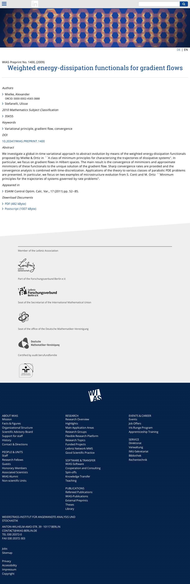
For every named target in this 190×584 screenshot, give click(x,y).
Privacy (6, 561)
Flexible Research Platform (81, 436)
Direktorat (135, 443)
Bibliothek (135, 455)
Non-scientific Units (14, 480)
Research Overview (77, 419)
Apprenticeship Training (143, 432)
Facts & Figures (11, 423)
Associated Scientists (15, 472)
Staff (5, 455)
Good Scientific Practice (79, 452)
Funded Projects (75, 444)
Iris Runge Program (141, 427)
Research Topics (75, 440)
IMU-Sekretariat (138, 451)
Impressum (9, 569)
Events (133, 419)
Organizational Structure (17, 427)
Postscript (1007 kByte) (20, 209)
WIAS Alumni (10, 476)
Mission (7, 419)
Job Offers (135, 423)
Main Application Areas (79, 427)
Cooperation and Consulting (83, 468)
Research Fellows (12, 460)
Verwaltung (136, 447)
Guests (6, 464)
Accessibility (9, 565)
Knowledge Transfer (77, 476)
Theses (69, 504)
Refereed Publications (78, 492)
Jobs (4, 548)
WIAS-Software (74, 464)
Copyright (8, 573)
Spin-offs (71, 472)
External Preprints (76, 500)
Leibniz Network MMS (79, 448)
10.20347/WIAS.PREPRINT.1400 (23, 141)
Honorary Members (14, 468)
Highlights (71, 423)
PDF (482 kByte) (15, 204)
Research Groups (76, 432)
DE (179, 50)
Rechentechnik (138, 460)
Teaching (71, 480)
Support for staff (12, 436)
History (6, 440)
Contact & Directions (15, 444)
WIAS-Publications (76, 496)
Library (69, 509)
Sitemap (7, 553)
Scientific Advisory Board (17, 432)
